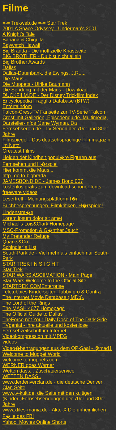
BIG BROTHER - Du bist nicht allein (41, 56)
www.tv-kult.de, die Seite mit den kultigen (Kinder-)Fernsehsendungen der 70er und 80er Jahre (53, 398)
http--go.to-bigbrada (24, 175)
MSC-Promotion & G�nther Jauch (40, 230)
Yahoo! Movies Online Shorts (34, 422)
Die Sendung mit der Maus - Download (45, 89)
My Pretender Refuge (25, 236)
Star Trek (12, 269)
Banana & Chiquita (23, 39)
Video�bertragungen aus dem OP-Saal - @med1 (57, 348)
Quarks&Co (15, 241)
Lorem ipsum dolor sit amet (32, 218)
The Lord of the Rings (26, 303)
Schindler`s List (19, 247)
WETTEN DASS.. (21, 376)
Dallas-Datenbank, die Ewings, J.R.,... (44, 73)
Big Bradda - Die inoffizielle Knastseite (44, 50)
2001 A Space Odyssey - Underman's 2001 (49, 28)
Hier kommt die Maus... (27, 170)
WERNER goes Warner (28, 365)
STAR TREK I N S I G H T (30, 264)
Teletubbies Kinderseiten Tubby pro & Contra (51, 291)
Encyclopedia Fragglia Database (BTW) (45, 100)
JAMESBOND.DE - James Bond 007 (42, 181)
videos (9, 341)
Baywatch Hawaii (21, 45)
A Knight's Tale (18, 34)
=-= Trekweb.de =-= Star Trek (34, 23)
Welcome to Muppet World (31, 354)
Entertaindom (17, 106)
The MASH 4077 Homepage (33, 308)
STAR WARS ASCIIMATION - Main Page (47, 275)
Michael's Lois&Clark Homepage (38, 223)
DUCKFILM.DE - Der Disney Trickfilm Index (50, 95)
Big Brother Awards (23, 62)
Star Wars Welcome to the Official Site (44, 280)
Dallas (9, 67)
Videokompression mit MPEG (34, 336)
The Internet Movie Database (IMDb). (43, 297)
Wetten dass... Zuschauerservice (38, 370)
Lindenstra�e (17, 212)
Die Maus (13, 78)
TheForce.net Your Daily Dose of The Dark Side (54, 319)
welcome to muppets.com (30, 359)
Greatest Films (18, 151)
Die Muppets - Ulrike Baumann (36, 84)
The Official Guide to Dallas (32, 314)
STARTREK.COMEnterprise (33, 286)
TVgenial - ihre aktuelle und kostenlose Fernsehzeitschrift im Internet (45, 327)
